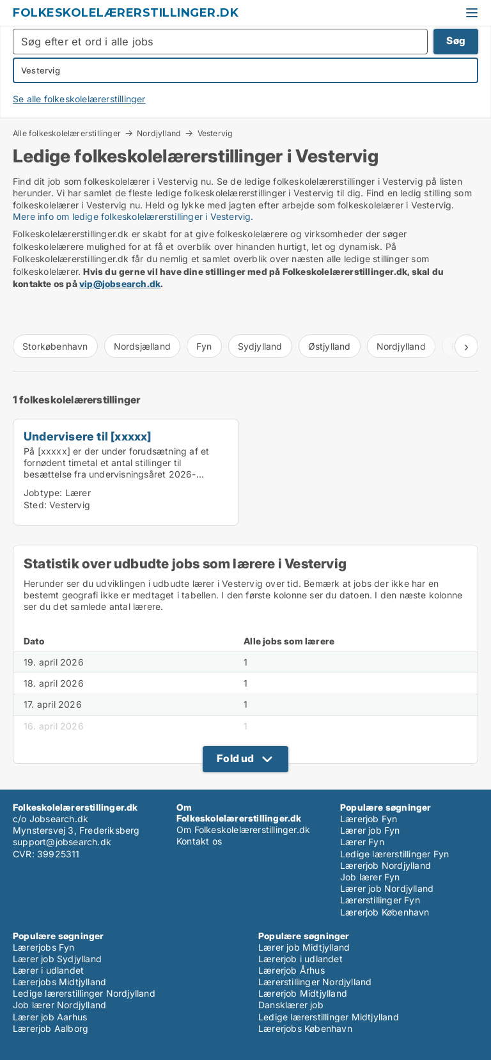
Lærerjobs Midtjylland (59, 981)
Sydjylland (260, 346)
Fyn (204, 346)
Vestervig (215, 133)
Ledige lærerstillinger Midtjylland (328, 1016)
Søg (455, 41)
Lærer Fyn (362, 841)
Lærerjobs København (305, 1028)
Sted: (35, 504)
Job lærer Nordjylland (59, 1004)
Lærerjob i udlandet (300, 958)
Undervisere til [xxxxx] (88, 436)
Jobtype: (43, 492)
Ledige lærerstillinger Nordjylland (84, 993)
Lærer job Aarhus (50, 1016)
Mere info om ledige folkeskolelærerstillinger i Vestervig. (133, 216)
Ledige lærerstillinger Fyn (394, 853)
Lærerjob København (385, 912)
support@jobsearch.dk (62, 841)
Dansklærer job (290, 1004)
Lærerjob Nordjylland (385, 865)
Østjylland (329, 346)
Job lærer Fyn (370, 876)
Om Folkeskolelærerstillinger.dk (243, 829)
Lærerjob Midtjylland (302, 993)
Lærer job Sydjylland (57, 958)
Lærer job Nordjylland (386, 888)
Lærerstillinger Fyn (380, 899)
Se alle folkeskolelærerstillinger (79, 98)
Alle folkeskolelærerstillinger (67, 133)
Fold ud (235, 758)
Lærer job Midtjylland (304, 947)
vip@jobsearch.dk (119, 283)
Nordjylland (159, 133)
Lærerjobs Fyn (44, 947)
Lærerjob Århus (291, 970)
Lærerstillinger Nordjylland (314, 981)
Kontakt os (199, 841)
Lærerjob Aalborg (50, 1028)
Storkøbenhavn (55, 346)
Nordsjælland (142, 346)
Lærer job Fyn (370, 830)
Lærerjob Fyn (368, 818)
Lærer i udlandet (48, 970)
